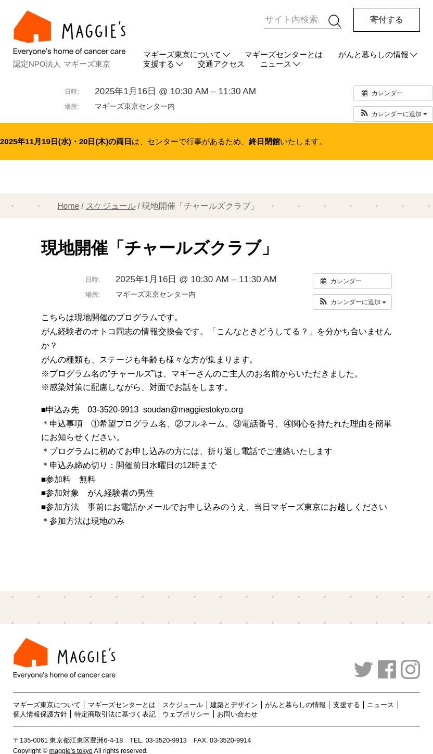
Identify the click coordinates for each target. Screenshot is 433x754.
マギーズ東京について (182, 54)
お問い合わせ (237, 714)
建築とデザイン (234, 705)
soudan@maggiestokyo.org (193, 409)
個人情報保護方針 (40, 714)
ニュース (380, 705)
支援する (346, 705)
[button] (393, 114)
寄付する (386, 19)
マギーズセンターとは (284, 54)
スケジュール (111, 206)
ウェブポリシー (186, 714)
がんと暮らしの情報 (373, 54)
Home (68, 206)
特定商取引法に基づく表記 (115, 714)
